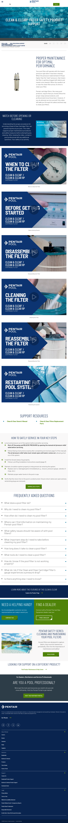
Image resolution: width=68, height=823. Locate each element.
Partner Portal (5, 768)
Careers (3, 734)
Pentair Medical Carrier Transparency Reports (11, 803)
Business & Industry (6, 758)
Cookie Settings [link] (19, 821)
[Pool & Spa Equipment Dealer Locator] (44, 618)
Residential (4, 755)
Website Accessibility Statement (8, 799)
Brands (3, 738)
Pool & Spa (4, 43)
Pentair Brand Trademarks (7, 806)
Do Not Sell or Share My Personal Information (11, 813)
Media (3, 744)
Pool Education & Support (17, 43)
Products (3, 762)
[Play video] (51, 129)
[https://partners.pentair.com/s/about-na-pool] (33, 696)
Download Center (5, 785)
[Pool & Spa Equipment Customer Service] (10, 618)
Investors (4, 741)
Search (56, 4)
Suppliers (4, 748)
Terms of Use (4, 796)
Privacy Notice (5, 793)
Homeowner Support (7, 44)
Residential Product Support (8, 779)
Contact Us (4, 776)
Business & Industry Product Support (9, 782)
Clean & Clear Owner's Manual (17, 421)
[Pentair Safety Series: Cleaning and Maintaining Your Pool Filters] (51, 654)
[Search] (10, 4)
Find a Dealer (4, 765)
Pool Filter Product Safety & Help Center (13, 45)
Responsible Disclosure (7, 809)
